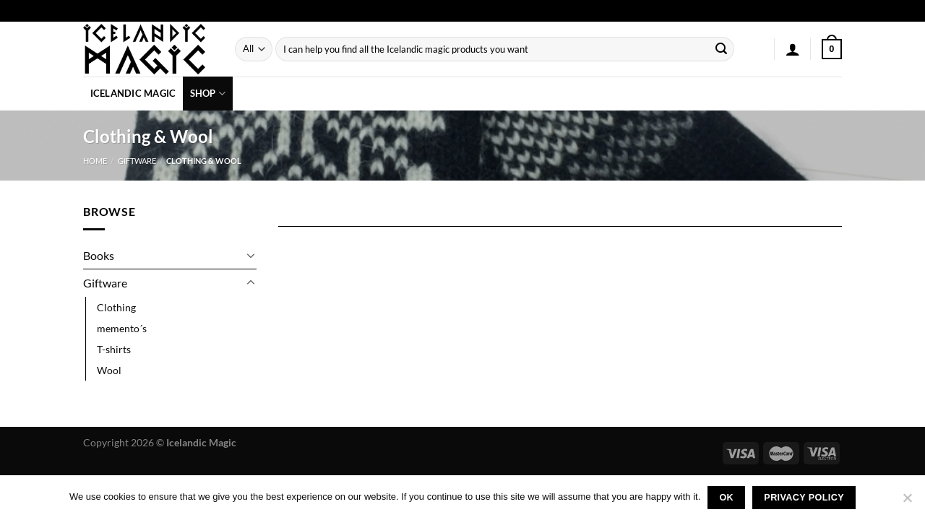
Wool (109, 370)
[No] (907, 502)
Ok (726, 498)
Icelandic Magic (133, 93)
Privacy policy (804, 498)
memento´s (122, 328)
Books (98, 255)
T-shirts (114, 349)
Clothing (116, 307)
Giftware (137, 160)
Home (95, 160)
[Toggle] (251, 255)
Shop (207, 93)
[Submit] (721, 49)
